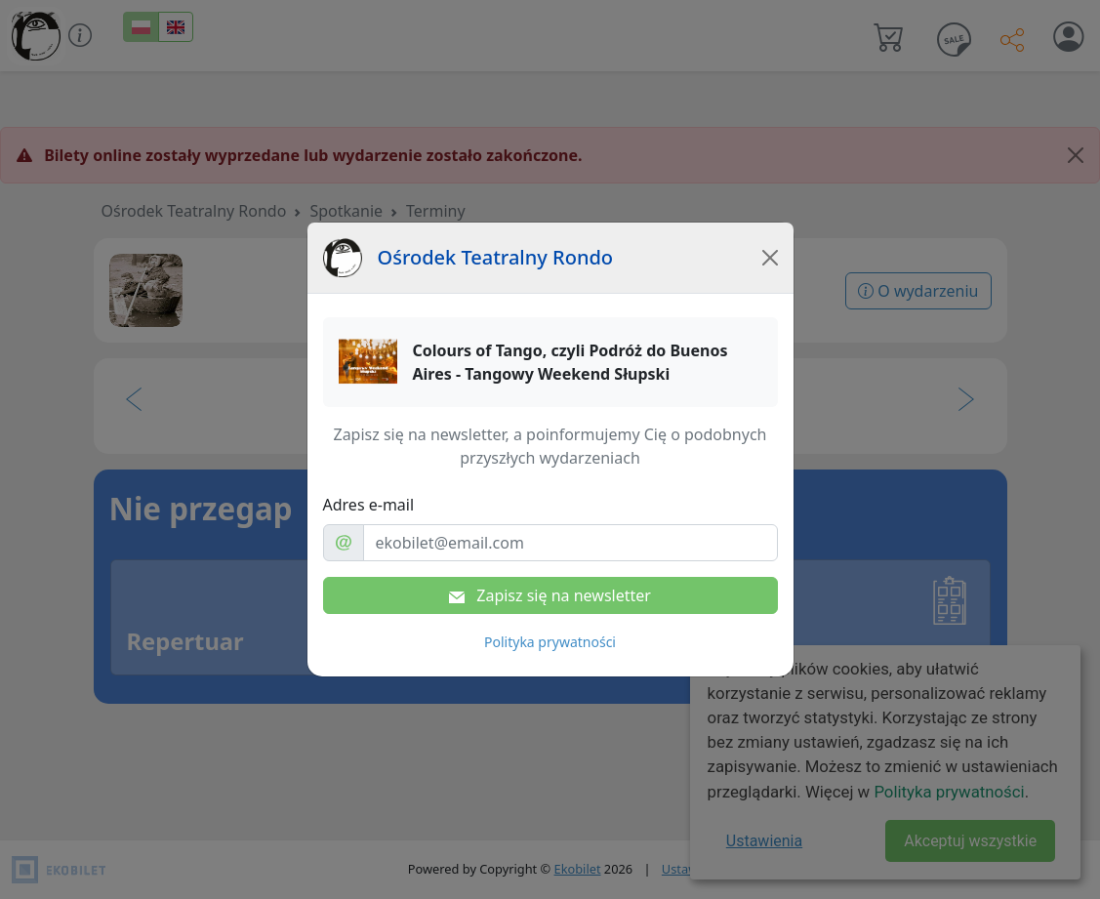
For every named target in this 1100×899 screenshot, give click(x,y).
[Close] (770, 257)
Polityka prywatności (550, 642)
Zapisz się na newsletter (550, 595)
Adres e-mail (369, 504)
